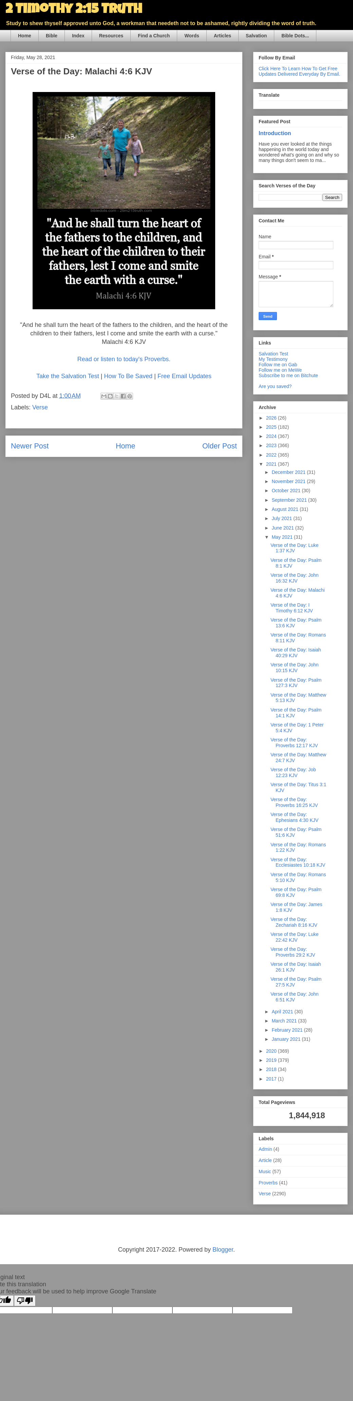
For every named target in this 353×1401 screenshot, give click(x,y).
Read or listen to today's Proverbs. (124, 359)
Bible (51, 35)
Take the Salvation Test (67, 376)
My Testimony (273, 359)
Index (78, 35)
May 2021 (283, 537)
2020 (272, 1051)
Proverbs (268, 1182)
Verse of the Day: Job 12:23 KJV (293, 772)
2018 (272, 1069)
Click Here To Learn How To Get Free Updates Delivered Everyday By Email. (299, 71)
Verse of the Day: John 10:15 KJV (295, 667)
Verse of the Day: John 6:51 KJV (295, 996)
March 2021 (285, 1021)
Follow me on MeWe (280, 370)
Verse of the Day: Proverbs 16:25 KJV (294, 802)
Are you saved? (275, 386)
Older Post (219, 446)
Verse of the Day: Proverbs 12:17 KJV (294, 742)
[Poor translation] (25, 1300)
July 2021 (282, 518)
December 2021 (289, 472)
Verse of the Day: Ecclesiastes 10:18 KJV (298, 862)
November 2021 (289, 481)
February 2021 (288, 1030)
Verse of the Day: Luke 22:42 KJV (295, 937)
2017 (272, 1079)
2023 (272, 445)
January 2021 (287, 1039)
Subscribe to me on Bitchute (288, 375)
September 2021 (290, 500)
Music (265, 1171)
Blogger (222, 1249)
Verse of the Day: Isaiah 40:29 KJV (296, 652)
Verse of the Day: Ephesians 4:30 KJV (294, 817)
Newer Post (30, 446)
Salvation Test (273, 353)
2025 (272, 427)
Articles (222, 35)
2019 (272, 1060)
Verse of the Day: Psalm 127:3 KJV (296, 682)
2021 (272, 464)
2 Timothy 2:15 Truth (73, 10)
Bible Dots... (295, 35)
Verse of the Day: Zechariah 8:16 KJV (294, 922)
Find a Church (154, 35)
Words (191, 35)
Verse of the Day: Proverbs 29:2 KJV (293, 952)
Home (24, 35)
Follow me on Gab (278, 364)
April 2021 (283, 1011)
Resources (111, 35)
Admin (265, 1149)
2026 (272, 418)
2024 (272, 436)
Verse (40, 407)
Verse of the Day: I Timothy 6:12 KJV (292, 607)
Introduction (275, 133)
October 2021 (287, 490)
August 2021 (286, 509)
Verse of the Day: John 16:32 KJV (295, 578)
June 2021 (283, 528)
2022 (272, 455)
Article (265, 1160)
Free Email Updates (184, 376)
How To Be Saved (128, 376)
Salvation (256, 35)
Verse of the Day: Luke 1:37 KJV (295, 548)
